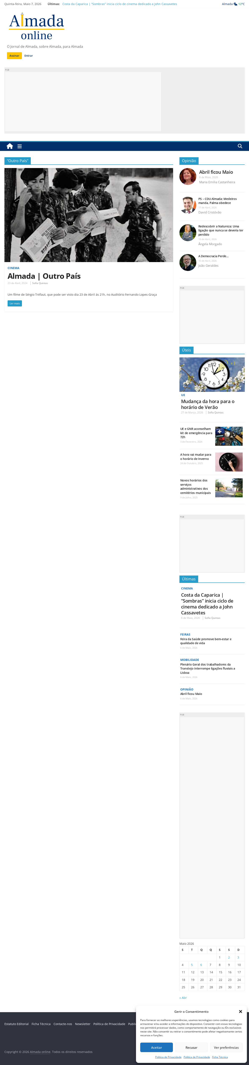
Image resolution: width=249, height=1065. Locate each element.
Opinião (189, 160)
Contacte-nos (63, 1024)
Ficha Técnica (220, 1057)
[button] (240, 1011)
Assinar (14, 55)
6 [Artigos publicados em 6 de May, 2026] (201, 965)
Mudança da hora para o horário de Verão (207, 404)
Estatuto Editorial (16, 1024)
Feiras (185, 634)
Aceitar (156, 1047)
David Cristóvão (209, 212)
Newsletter (82, 1024)
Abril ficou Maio (216, 172)
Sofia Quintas (40, 283)
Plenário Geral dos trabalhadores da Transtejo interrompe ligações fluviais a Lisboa (207, 668)
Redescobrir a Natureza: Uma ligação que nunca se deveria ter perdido (220, 230)
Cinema (13, 268)
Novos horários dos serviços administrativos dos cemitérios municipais (195, 486)
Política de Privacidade (168, 1057)
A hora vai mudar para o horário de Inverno (195, 457)
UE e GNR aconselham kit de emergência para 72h (196, 433)
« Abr (183, 998)
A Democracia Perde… (213, 256)
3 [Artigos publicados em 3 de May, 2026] (238, 957)
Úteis (186, 350)
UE (183, 395)
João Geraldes (208, 265)
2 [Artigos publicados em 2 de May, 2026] (229, 957)
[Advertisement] (83, 101)
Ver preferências (226, 1047)
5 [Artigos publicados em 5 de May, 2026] (192, 965)
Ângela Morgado (210, 244)
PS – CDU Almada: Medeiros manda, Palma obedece (217, 201)
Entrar (28, 55)
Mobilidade (189, 660)
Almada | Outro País (44, 276)
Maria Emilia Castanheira (217, 182)
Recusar (191, 1047)
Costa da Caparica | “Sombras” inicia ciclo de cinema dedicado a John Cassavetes (119, 4)
